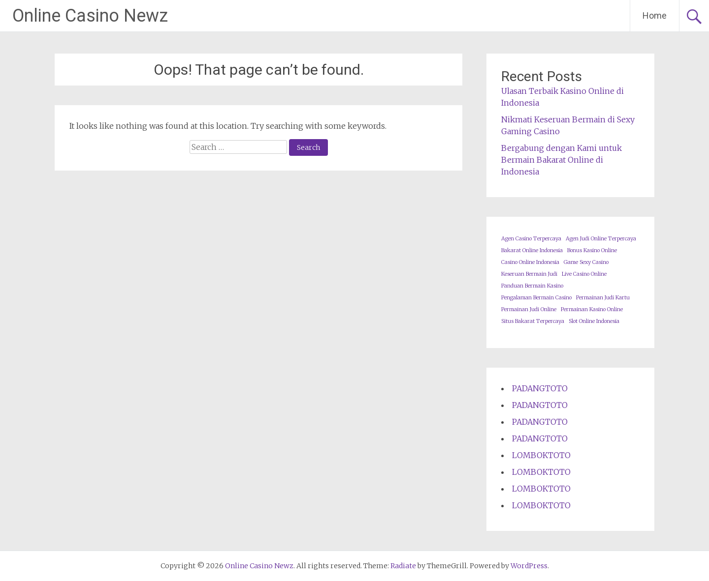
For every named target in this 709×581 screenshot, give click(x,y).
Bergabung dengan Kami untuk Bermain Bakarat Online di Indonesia (561, 159)
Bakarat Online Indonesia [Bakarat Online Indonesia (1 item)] (532, 250)
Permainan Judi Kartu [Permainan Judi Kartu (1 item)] (603, 297)
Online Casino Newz (90, 15)
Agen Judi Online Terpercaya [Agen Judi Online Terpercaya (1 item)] (601, 238)
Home (655, 15)
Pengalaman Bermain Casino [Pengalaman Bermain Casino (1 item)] (536, 297)
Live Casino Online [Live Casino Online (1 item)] (584, 274)
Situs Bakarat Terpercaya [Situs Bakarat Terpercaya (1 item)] (532, 321)
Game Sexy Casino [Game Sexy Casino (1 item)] (586, 262)
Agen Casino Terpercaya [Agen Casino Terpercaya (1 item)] (531, 238)
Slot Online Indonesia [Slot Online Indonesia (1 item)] (594, 321)
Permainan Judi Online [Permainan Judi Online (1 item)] (528, 309)
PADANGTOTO (540, 388)
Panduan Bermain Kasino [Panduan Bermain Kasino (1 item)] (532, 286)
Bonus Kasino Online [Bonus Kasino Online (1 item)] (592, 250)
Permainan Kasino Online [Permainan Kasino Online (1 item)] (592, 309)
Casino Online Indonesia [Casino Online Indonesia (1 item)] (530, 262)
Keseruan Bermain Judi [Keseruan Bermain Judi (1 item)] (529, 274)
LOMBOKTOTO (541, 455)
